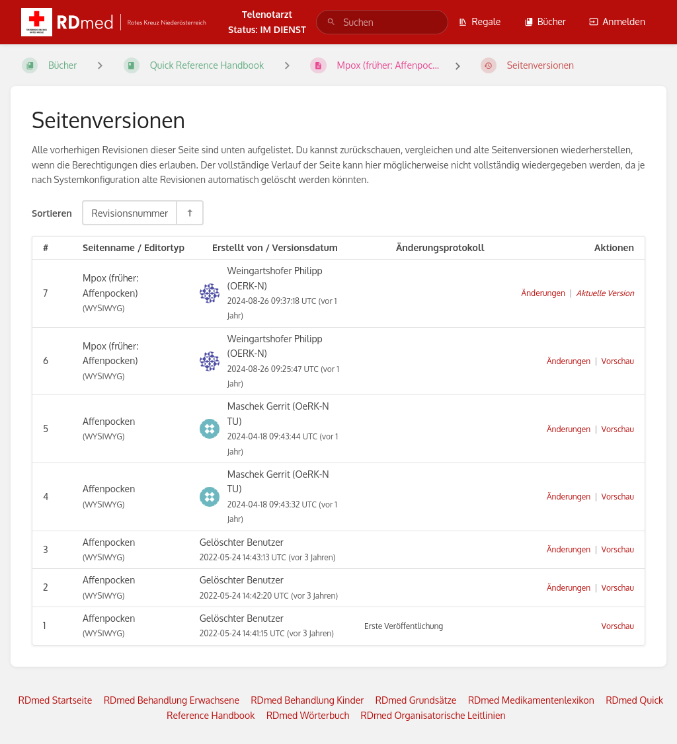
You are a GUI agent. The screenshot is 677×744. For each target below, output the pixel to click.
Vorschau (618, 361)
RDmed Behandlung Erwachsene (171, 700)
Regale (479, 21)
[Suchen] (331, 22)
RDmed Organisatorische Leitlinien (433, 715)
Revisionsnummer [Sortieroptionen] (129, 213)
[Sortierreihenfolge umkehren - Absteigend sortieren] (189, 213)
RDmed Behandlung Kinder (307, 700)
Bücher (545, 21)
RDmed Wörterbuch (307, 715)
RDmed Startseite (56, 700)
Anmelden (617, 21)
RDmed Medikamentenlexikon (531, 700)
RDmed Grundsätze (416, 700)
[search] (382, 22)
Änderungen (543, 293)
